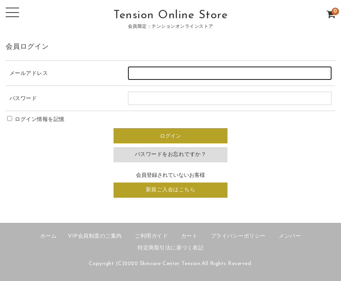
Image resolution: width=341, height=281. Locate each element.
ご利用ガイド (151, 236)
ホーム (48, 236)
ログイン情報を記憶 (36, 119)
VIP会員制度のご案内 (95, 236)
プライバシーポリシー (238, 236)
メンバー (290, 236)
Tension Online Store (170, 15)
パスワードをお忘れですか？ (171, 154)
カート (189, 236)
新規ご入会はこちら (171, 190)
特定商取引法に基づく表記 (170, 248)
